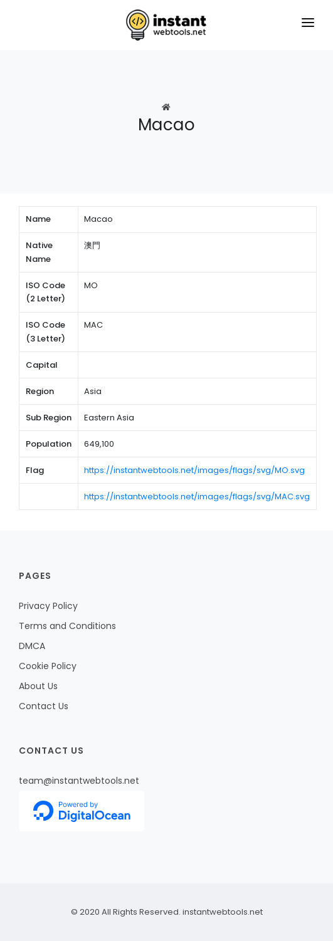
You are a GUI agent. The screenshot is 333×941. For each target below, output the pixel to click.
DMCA (32, 646)
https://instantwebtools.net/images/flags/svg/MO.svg (194, 470)
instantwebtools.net (222, 912)
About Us (38, 686)
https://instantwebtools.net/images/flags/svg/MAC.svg (197, 496)
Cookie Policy (48, 666)
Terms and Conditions (67, 626)
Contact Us (43, 706)
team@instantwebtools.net (79, 780)
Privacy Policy (48, 606)
